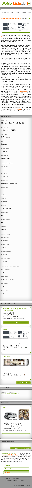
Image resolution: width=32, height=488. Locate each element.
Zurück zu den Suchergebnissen (20, 448)
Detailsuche (8, 469)
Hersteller (10, 12)
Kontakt (22, 480)
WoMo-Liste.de (25, 485)
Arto (28, 12)
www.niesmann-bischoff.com (10, 394)
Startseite (3, 12)
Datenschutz (17, 478)
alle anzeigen (23, 382)
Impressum (7, 478)
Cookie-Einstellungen (10, 480)
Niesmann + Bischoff (20, 12)
